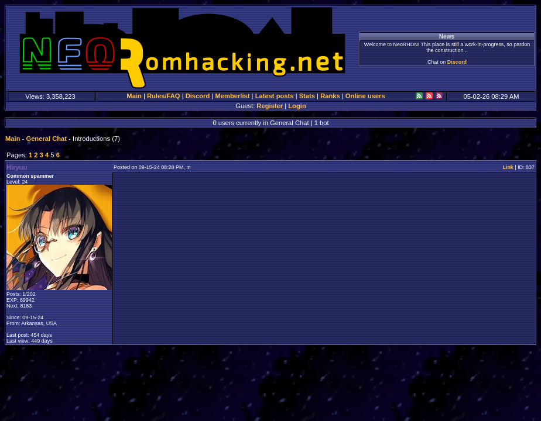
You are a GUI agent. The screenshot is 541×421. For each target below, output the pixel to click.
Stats (307, 95)
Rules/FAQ (163, 95)
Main (133, 95)
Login (297, 105)
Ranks (330, 95)
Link (507, 167)
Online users (365, 95)
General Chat (46, 138)
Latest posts (274, 95)
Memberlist (232, 95)
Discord (457, 62)
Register (269, 105)
